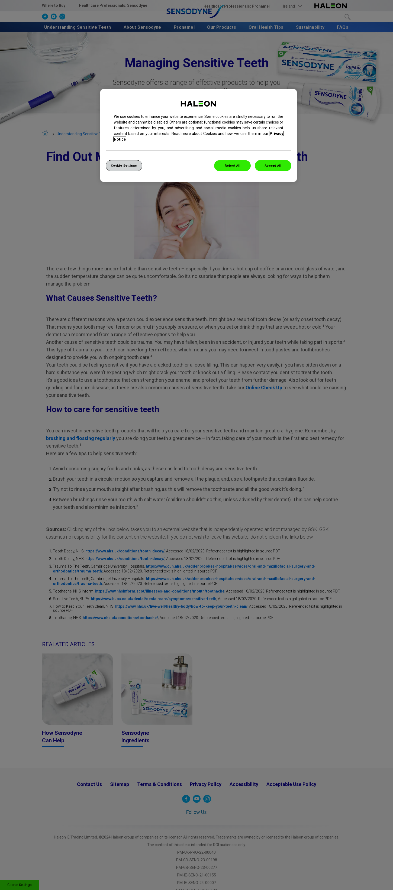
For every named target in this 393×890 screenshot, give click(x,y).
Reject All (232, 165)
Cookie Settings (124, 165)
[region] (198, 135)
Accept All (273, 165)
